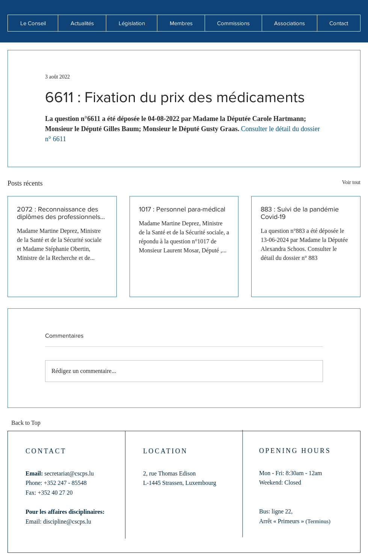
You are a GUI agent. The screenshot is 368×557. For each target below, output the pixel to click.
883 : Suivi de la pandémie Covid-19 (300, 212)
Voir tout (351, 182)
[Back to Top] (28, 423)
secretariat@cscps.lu (69, 473)
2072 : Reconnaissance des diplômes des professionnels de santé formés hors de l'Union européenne (58, 212)
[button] (82, 23)
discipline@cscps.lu (67, 521)
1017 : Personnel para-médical (182, 209)
